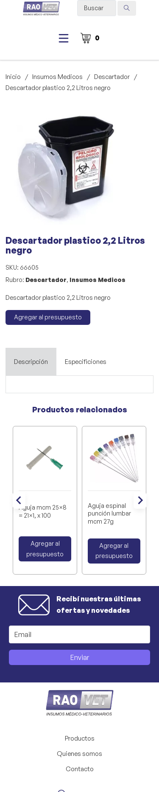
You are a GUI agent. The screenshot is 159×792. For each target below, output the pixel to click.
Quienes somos (79, 754)
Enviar (79, 657)
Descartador (112, 77)
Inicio (13, 77)
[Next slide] (140, 500)
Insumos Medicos (57, 77)
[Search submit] (126, 8)
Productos (80, 738)
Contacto (80, 769)
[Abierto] (63, 38)
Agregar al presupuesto (48, 317)
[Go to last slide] (19, 500)
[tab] (31, 362)
